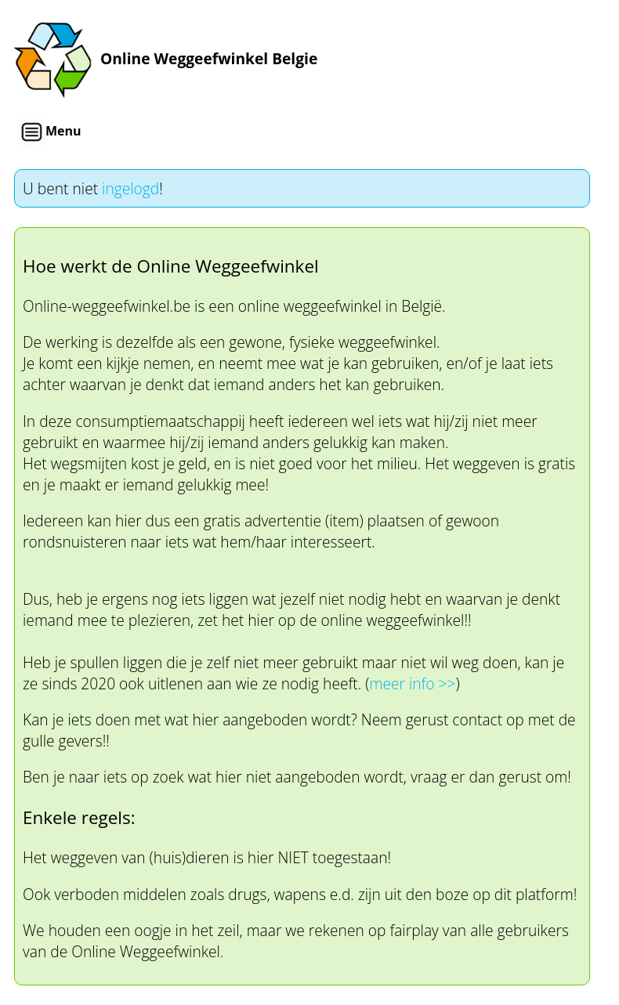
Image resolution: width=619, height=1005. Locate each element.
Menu (49, 132)
